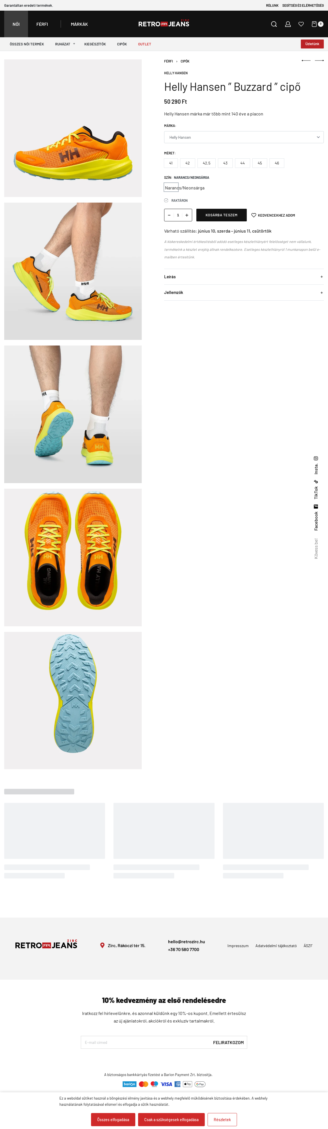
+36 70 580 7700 (183, 949)
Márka (169, 125)
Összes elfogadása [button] (113, 1119)
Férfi (168, 61)
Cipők (185, 61)
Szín (167, 177)
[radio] (171, 163)
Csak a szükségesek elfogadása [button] (171, 1119)
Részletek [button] (222, 1119)
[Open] (301, 24)
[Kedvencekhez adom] (273, 215)
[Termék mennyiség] (178, 215)
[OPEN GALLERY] (73, 128)
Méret (169, 153)
